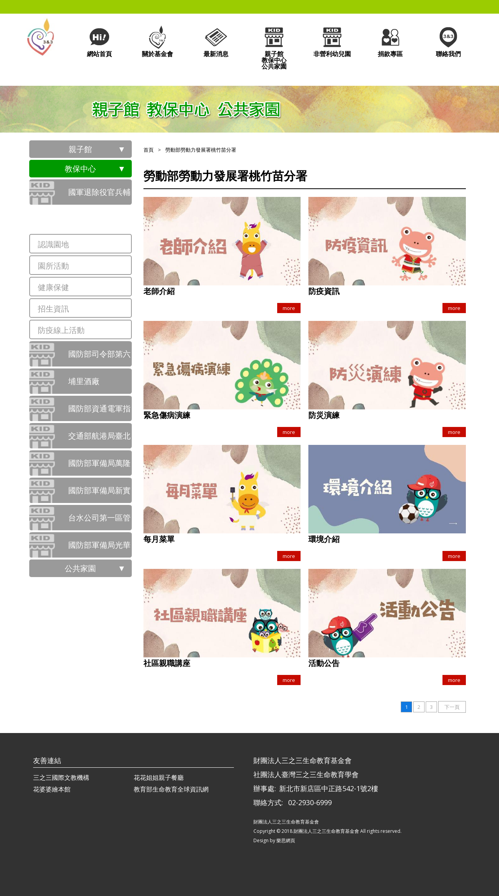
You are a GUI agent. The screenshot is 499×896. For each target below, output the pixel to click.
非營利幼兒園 (332, 41)
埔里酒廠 (83, 381)
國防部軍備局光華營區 (99, 549)
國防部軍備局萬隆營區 (99, 467)
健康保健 (53, 287)
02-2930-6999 (310, 802)
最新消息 (215, 41)
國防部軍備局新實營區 (99, 494)
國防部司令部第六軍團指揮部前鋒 (99, 358)
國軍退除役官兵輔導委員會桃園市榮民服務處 (99, 196)
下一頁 (452, 706)
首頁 (148, 149)
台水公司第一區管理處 (99, 521)
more (289, 308)
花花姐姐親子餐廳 (159, 777)
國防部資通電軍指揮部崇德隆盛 (99, 412)
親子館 (80, 149)
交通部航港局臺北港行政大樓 (99, 439)
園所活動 (53, 265)
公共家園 (80, 568)
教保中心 (80, 168)
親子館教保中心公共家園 (274, 47)
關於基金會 (157, 41)
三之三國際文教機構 (61, 777)
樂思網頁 (285, 840)
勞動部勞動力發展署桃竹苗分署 (99, 223)
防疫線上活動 (61, 330)
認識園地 (53, 244)
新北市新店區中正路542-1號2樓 (328, 788)
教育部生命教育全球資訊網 (171, 789)
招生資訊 (53, 308)
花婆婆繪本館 (52, 789)
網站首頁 (99, 41)
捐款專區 (390, 41)
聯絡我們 (448, 41)
